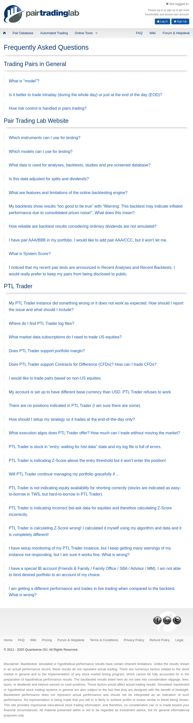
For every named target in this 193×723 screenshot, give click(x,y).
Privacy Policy (134, 640)
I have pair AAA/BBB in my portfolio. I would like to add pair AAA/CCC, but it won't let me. (88, 240)
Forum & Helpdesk (176, 33)
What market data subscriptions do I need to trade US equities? (65, 337)
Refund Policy (160, 640)
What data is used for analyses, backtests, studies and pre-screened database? (80, 165)
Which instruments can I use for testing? (44, 138)
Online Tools (84, 33)
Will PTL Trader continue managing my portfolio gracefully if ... (64, 474)
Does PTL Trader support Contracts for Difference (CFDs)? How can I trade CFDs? (83, 364)
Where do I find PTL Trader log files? (41, 323)
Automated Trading (54, 33)
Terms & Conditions (104, 640)
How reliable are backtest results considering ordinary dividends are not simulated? (83, 226)
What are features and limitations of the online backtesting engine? (68, 193)
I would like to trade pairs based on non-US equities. (55, 378)
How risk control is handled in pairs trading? (47, 108)
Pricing (47, 640)
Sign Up (180, 21)
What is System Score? (30, 254)
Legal (179, 640)
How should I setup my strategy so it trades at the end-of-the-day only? (72, 419)
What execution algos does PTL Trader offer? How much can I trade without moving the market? (94, 433)
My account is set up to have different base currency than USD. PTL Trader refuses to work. (90, 392)
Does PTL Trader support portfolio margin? (47, 351)
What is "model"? (24, 81)
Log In (162, 21)
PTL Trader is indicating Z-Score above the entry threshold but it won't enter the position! (87, 460)
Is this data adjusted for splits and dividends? (49, 179)
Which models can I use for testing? (40, 151)
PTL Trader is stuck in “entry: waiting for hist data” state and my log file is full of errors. (85, 447)
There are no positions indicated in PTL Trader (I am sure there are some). (75, 405)
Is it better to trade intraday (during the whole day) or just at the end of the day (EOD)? (85, 95)
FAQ (139, 33)
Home (8, 640)
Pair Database (23, 33)
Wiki (153, 33)
